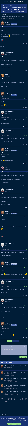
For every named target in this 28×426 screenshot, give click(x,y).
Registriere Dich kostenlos (10, 7)
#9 (26, 195)
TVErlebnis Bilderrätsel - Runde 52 (15, 378)
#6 (26, 135)
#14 (26, 305)
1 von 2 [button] (9, 341)
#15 (26, 328)
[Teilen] (25, 28)
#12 (26, 268)
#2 (26, 58)
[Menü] (2, 1)
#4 (26, 98)
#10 (26, 217)
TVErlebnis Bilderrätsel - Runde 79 (15, 391)
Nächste (15, 341)
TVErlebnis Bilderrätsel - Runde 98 (15, 366)
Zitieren (25, 43)
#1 (26, 27)
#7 (26, 154)
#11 (26, 249)
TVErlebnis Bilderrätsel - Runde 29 (15, 385)
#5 (26, 117)
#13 (26, 286)
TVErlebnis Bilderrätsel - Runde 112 (15, 372)
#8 (26, 172)
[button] (2, 346)
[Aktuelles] (26, 1)
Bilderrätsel (9, 367)
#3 (26, 80)
